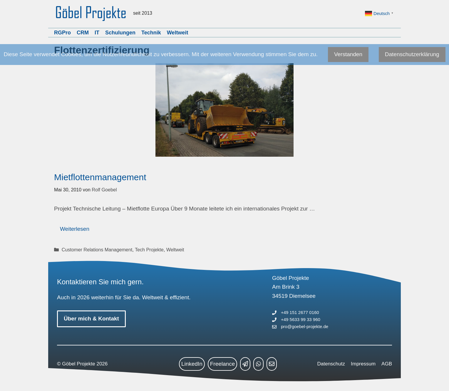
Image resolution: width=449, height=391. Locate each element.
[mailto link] (272, 364)
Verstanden (348, 54)
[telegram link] (245, 364)
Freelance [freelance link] (222, 364)
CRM (83, 33)
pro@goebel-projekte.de (304, 326)
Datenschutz (331, 364)
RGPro (62, 33)
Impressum (363, 364)
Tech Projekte (149, 249)
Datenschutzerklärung (412, 54)
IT (97, 33)
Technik (151, 33)
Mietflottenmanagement (100, 177)
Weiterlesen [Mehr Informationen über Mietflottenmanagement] (74, 229)
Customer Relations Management (97, 249)
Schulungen (120, 33)
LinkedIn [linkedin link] (191, 364)
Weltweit (177, 33)
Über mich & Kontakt (91, 318)
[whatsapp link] (258, 364)
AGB (386, 364)
